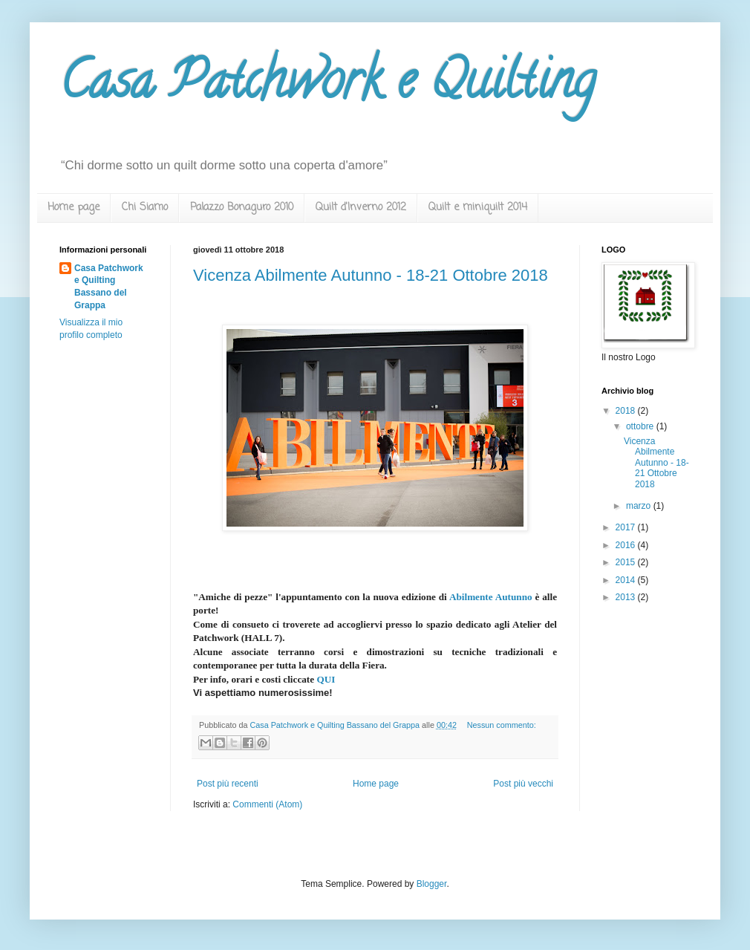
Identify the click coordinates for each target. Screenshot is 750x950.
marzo (639, 506)
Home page (74, 207)
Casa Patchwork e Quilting (327, 86)
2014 (627, 580)
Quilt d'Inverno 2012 (361, 207)
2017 (627, 527)
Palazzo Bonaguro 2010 (241, 207)
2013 (627, 597)
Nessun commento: (501, 724)
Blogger (432, 884)
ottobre (641, 426)
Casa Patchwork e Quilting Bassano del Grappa (108, 286)
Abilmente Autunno (490, 596)
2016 (627, 545)
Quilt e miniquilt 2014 (477, 207)
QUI (325, 679)
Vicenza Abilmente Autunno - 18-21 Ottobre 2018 (370, 275)
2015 (627, 562)
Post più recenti (227, 783)
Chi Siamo (145, 207)
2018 (627, 411)
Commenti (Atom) (267, 804)
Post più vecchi (523, 783)
